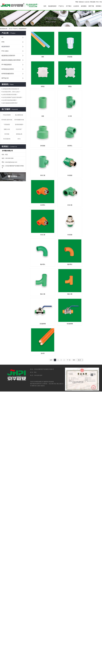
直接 (41, 108)
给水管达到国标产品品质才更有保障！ (12, 97)
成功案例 (83, 6)
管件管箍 (6, 134)
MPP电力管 (5, 78)
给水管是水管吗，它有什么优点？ (11, 91)
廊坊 (52, 356)
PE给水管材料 (7, 115)
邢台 (55, 356)
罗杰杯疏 (66, 54)
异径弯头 (66, 136)
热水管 (41, 326)
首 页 (10, 28)
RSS (97, 2)
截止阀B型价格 (19, 115)
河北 (50, 356)
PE (2, 37)
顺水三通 (41, 272)
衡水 (35, 358)
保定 (61, 356)
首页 (45, 6)
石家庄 (39, 358)
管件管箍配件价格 (19, 119)
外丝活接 (66, 217)
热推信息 (81, 2)
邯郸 (33, 358)
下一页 (68, 333)
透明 (41, 54)
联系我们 (98, 6)
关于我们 (68, 6)
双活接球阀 (41, 299)
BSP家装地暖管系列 (8, 73)
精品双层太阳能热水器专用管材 (11, 60)
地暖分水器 (7, 129)
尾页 (74, 333)
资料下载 (91, 6)
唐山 (58, 356)
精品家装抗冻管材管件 (8, 55)
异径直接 (41, 136)
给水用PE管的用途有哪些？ (9, 100)
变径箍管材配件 (19, 124)
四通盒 (66, 81)
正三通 (66, 108)
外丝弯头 (41, 190)
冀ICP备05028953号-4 (36, 356)
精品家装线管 (52, 6)
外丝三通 (66, 190)
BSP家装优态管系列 (8, 69)
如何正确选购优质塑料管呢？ (10, 103)
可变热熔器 (7, 124)
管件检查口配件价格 (6, 119)
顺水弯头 (41, 244)
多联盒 (41, 81)
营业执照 (51, 354)
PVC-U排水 (5, 51)
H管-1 (19, 138)
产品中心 (61, 6)
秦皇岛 (43, 358)
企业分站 (87, 2)
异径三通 (41, 163)
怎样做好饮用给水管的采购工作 (10, 89)
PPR (3, 42)
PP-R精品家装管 (7, 64)
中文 (76, 2)
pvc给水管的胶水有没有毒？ (9, 94)
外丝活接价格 (6, 138)
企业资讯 (76, 6)
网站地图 (92, 2)
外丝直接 (66, 163)
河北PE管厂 (19, 129)
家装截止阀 (19, 134)
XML (101, 2)
